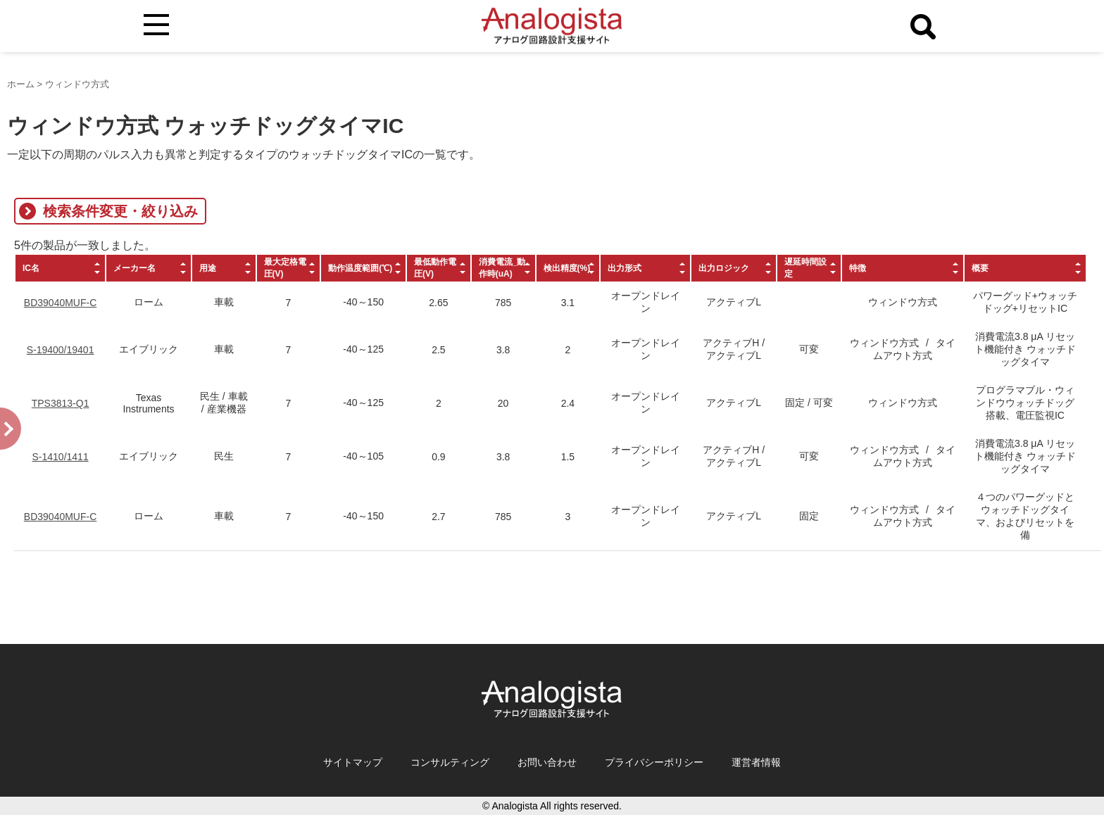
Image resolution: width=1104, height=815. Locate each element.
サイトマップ (352, 762)
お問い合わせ (547, 762)
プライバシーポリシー (654, 762)
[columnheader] (60, 268)
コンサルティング (449, 762)
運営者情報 (756, 762)
